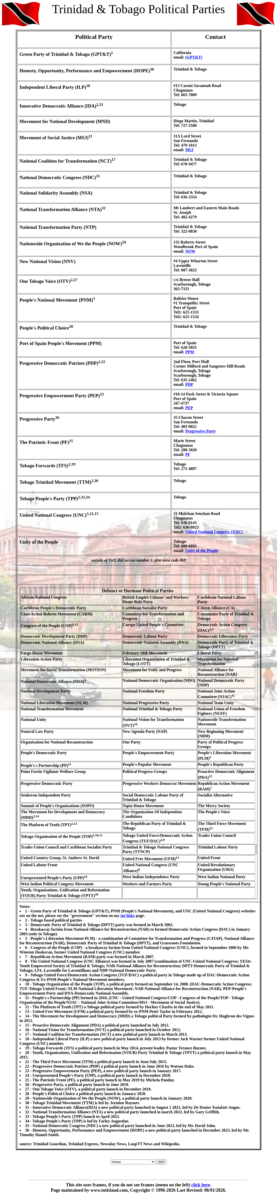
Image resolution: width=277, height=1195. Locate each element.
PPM (189, 352)
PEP (189, 408)
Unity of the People (201, 550)
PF (187, 454)
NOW (190, 251)
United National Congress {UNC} (214, 532)
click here (200, 1184)
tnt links (127, 915)
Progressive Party (200, 431)
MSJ (189, 150)
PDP (189, 384)
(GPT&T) (193, 57)
